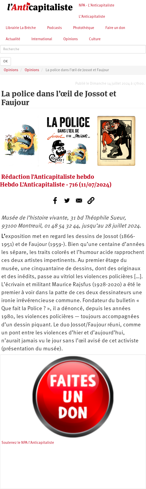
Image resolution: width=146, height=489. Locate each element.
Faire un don (115, 28)
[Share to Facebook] (55, 201)
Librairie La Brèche (21, 28)
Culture (95, 39)
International (41, 39)
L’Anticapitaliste (92, 17)
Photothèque (83, 28)
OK (5, 61)
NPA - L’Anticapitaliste (96, 5)
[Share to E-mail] (79, 201)
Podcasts (54, 28)
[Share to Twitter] (67, 201)
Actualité (13, 39)
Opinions (70, 39)
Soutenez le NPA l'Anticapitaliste (27, 443)
